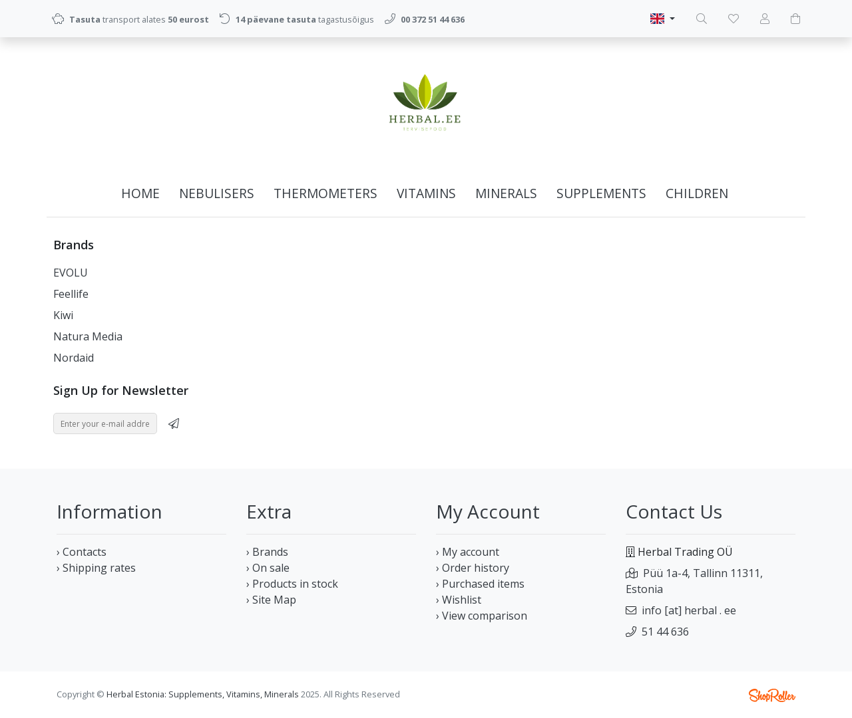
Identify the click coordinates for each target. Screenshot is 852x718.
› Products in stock (292, 583)
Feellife (71, 294)
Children (697, 193)
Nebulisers (216, 193)
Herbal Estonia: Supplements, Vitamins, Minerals (202, 694)
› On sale (268, 567)
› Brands (267, 551)
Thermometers (325, 193)
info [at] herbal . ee (689, 610)
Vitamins (426, 193)
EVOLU (70, 272)
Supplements (601, 193)
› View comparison (481, 615)
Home (140, 193)
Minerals (506, 193)
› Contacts (81, 551)
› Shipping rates (96, 567)
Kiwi (63, 315)
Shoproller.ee (772, 695)
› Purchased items (480, 583)
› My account (467, 551)
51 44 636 (665, 631)
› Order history (472, 567)
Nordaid (73, 357)
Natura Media (87, 336)
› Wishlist (458, 599)
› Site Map (271, 599)
